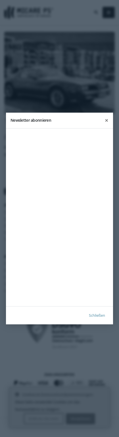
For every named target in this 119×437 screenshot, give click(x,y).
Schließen (97, 315)
